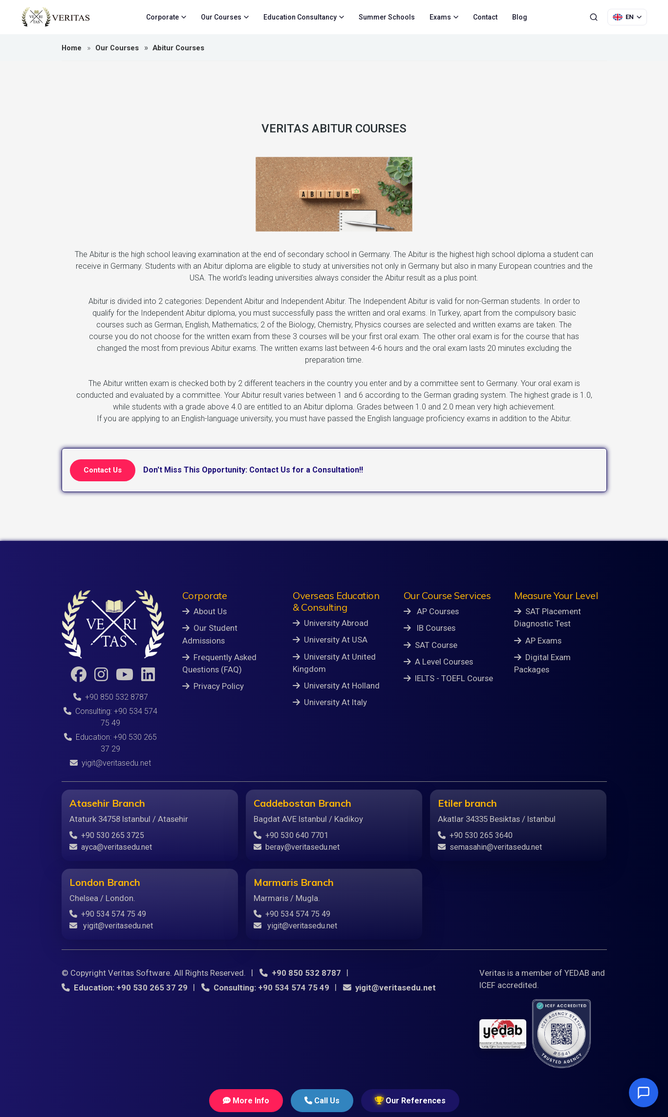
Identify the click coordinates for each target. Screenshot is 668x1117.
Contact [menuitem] (485, 17)
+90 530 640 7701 (291, 835)
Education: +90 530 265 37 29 (125, 987)
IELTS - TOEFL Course (448, 678)
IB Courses (429, 628)
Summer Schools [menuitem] (387, 17)
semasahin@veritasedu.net (490, 847)
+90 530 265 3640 (475, 835)
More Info (246, 1100)
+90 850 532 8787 (110, 697)
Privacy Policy (213, 686)
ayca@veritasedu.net (110, 847)
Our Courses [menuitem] (225, 17)
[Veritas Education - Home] (56, 17)
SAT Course (430, 645)
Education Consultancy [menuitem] (303, 17)
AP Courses (431, 611)
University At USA (330, 639)
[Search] (593, 17)
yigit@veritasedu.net (110, 763)
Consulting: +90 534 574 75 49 (265, 987)
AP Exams (537, 640)
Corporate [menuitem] (166, 17)
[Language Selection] (627, 17)
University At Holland (336, 685)
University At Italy (330, 702)
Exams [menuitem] (444, 17)
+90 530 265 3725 (106, 835)
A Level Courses (438, 661)
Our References (410, 1100)
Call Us (322, 1100)
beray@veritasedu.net (297, 847)
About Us (204, 611)
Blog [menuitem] (519, 17)
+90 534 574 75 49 (107, 914)
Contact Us (103, 470)
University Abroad (330, 623)
